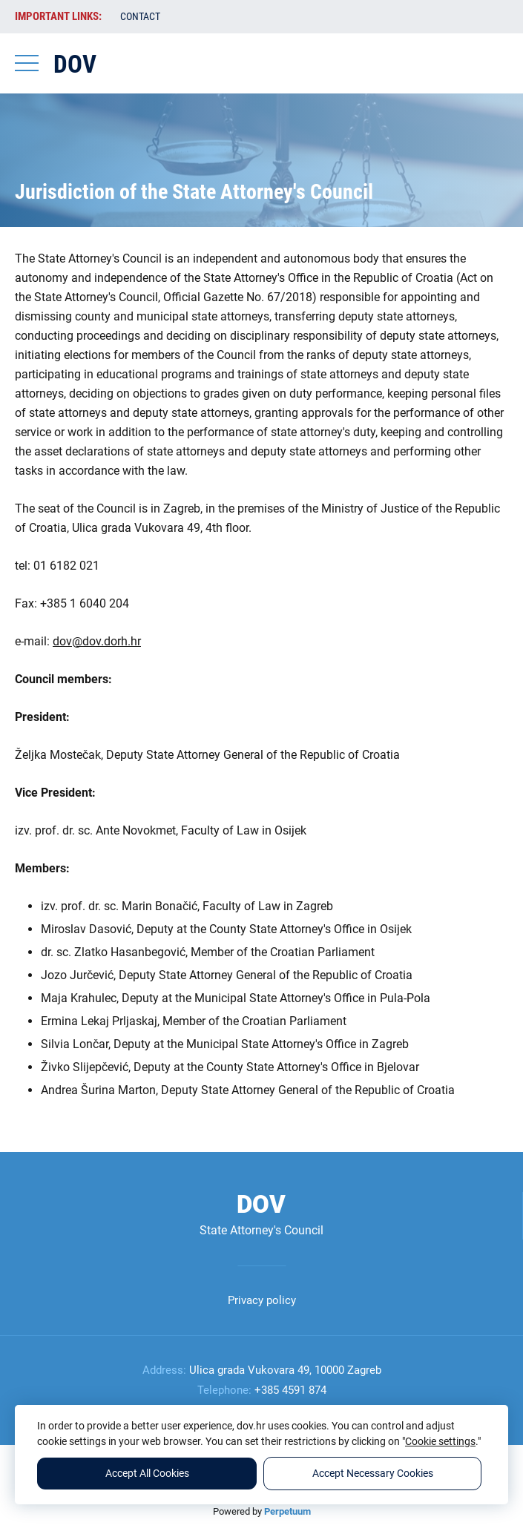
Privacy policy (262, 1300)
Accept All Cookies (147, 1473)
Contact (140, 16)
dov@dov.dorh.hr (97, 641)
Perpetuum (287, 1511)
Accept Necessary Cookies (372, 1473)
